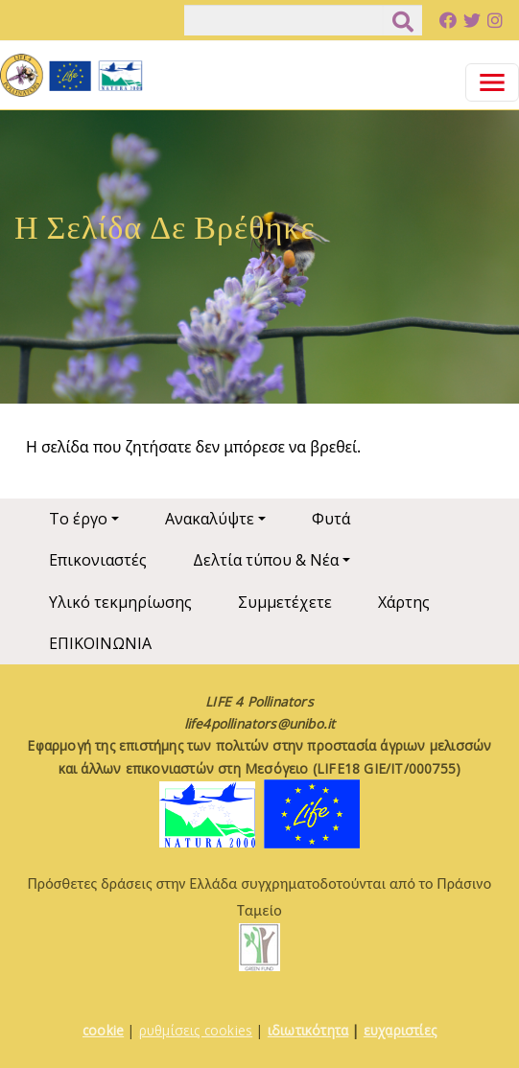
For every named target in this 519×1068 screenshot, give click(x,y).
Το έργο (78, 518)
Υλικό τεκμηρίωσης (120, 602)
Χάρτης (404, 602)
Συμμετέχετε (285, 602)
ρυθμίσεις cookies (195, 1030)
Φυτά (331, 518)
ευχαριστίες (400, 1030)
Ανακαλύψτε (209, 518)
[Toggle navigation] (492, 82)
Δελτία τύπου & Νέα (266, 559)
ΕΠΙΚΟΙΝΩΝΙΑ (100, 643)
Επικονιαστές (98, 559)
